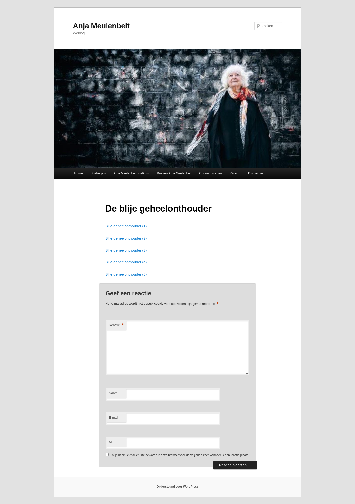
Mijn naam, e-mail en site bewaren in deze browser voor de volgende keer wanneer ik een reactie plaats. (180, 455)
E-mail (113, 417)
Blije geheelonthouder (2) (126, 238)
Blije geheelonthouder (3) (126, 250)
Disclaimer (255, 173)
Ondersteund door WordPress (177, 486)
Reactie (116, 325)
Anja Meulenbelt (101, 26)
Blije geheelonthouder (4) (126, 262)
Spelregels (98, 173)
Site (111, 442)
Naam (113, 393)
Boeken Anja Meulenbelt (174, 173)
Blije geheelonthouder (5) (126, 274)
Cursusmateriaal (211, 173)
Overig (235, 173)
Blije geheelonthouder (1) (126, 226)
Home (78, 173)
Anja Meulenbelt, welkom (131, 173)
